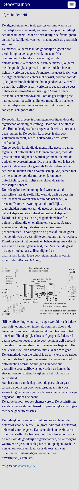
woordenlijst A (26, 465)
